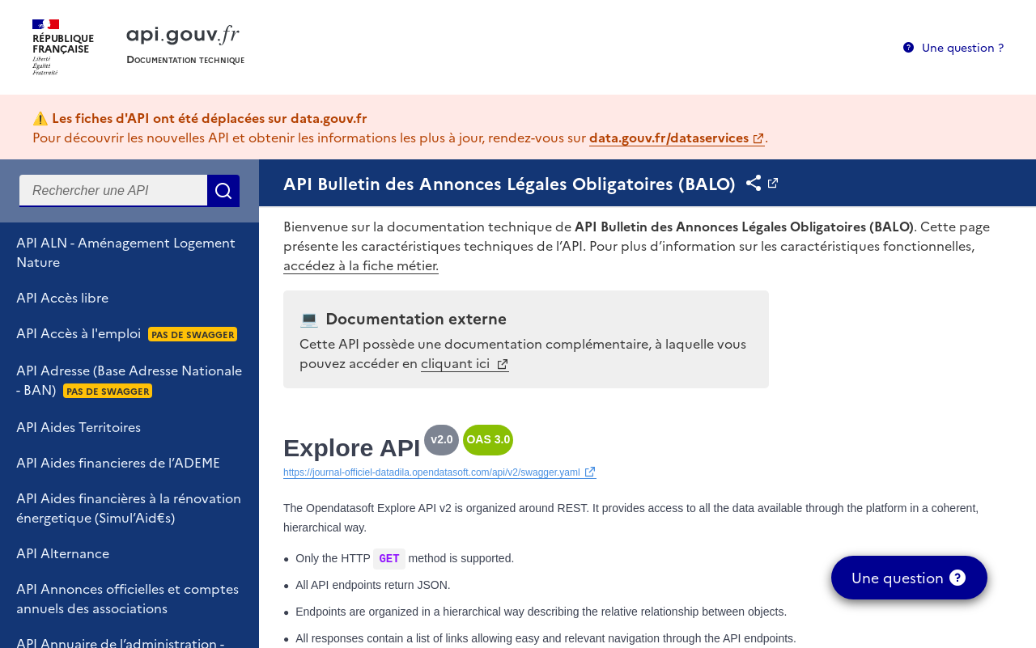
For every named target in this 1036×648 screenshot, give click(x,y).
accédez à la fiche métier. (361, 264)
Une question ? (963, 47)
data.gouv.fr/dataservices (669, 137)
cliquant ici (457, 362)
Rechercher (223, 191)
